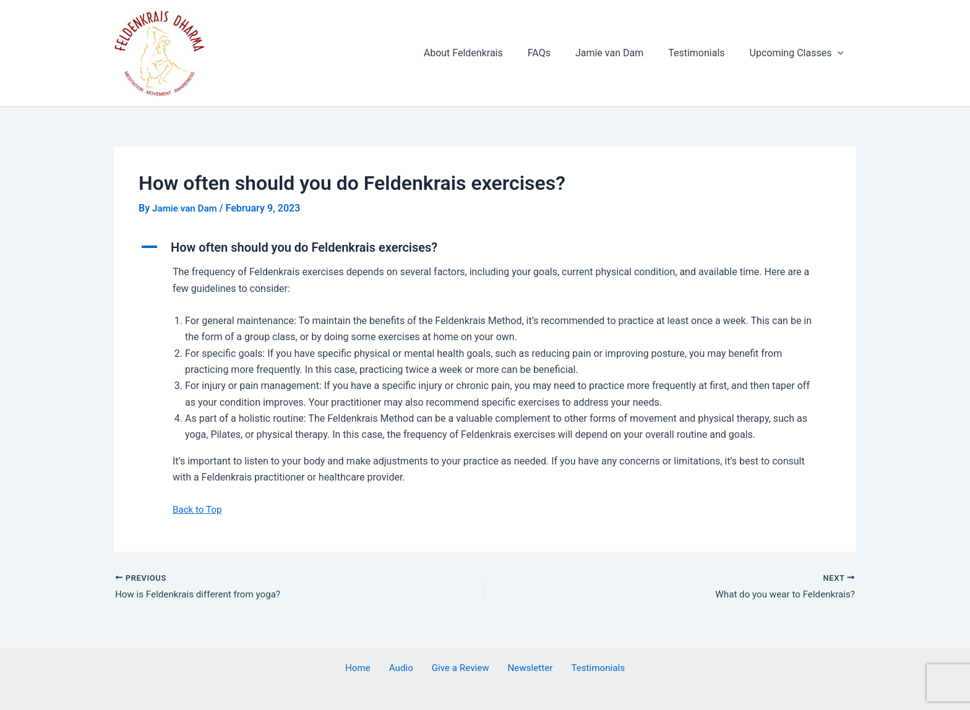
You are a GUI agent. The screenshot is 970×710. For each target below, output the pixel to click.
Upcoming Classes (799, 53)
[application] (840, 53)
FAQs (556, 53)
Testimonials (704, 53)
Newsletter (523, 668)
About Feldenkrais (485, 53)
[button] (485, 247)
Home (370, 668)
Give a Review (459, 668)
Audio (406, 668)
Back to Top (199, 509)
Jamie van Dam (622, 53)
